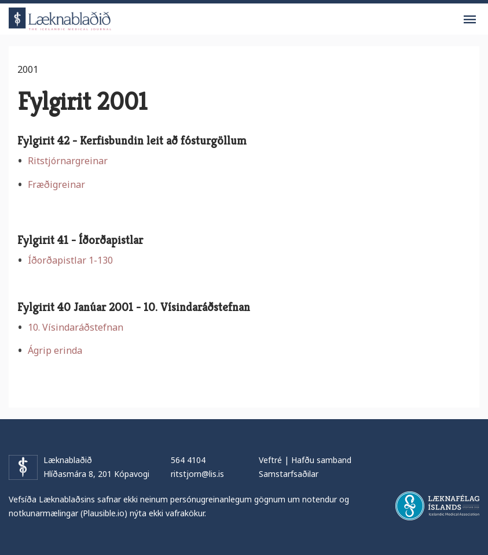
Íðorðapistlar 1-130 (70, 260)
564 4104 (188, 459)
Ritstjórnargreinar (68, 160)
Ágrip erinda (55, 350)
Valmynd (469, 19)
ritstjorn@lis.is (197, 473)
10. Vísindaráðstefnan (75, 327)
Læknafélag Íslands (437, 505)
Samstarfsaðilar (288, 473)
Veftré (270, 459)
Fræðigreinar (56, 184)
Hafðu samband (321, 459)
